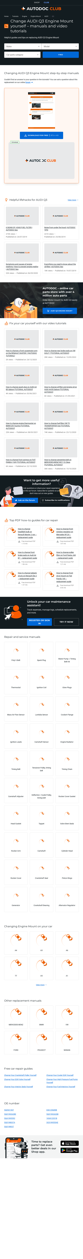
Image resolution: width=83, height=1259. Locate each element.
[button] (41, 160)
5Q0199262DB (52, 1115)
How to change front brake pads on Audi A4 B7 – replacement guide (27, 556)
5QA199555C (9, 1119)
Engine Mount (36, 16)
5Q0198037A (9, 1123)
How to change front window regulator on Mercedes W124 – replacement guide (64, 534)
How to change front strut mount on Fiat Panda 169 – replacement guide (64, 578)
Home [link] (6, 16)
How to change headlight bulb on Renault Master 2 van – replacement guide (27, 534)
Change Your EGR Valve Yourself (17, 1080)
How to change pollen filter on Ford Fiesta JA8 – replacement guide (66, 556)
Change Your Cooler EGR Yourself (59, 1076)
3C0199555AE (52, 1123)
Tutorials (15, 16)
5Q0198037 (9, 1128)
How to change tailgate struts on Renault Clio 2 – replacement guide (27, 577)
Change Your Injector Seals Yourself (18, 1088)
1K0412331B (51, 1119)
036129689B (51, 1111)
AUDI (46, 16)
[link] (29, 82)
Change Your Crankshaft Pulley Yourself (20, 1076)
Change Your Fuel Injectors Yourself (60, 1088)
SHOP (37, 2)
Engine (24, 16)
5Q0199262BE (10, 1115)
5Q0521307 (9, 1111)
